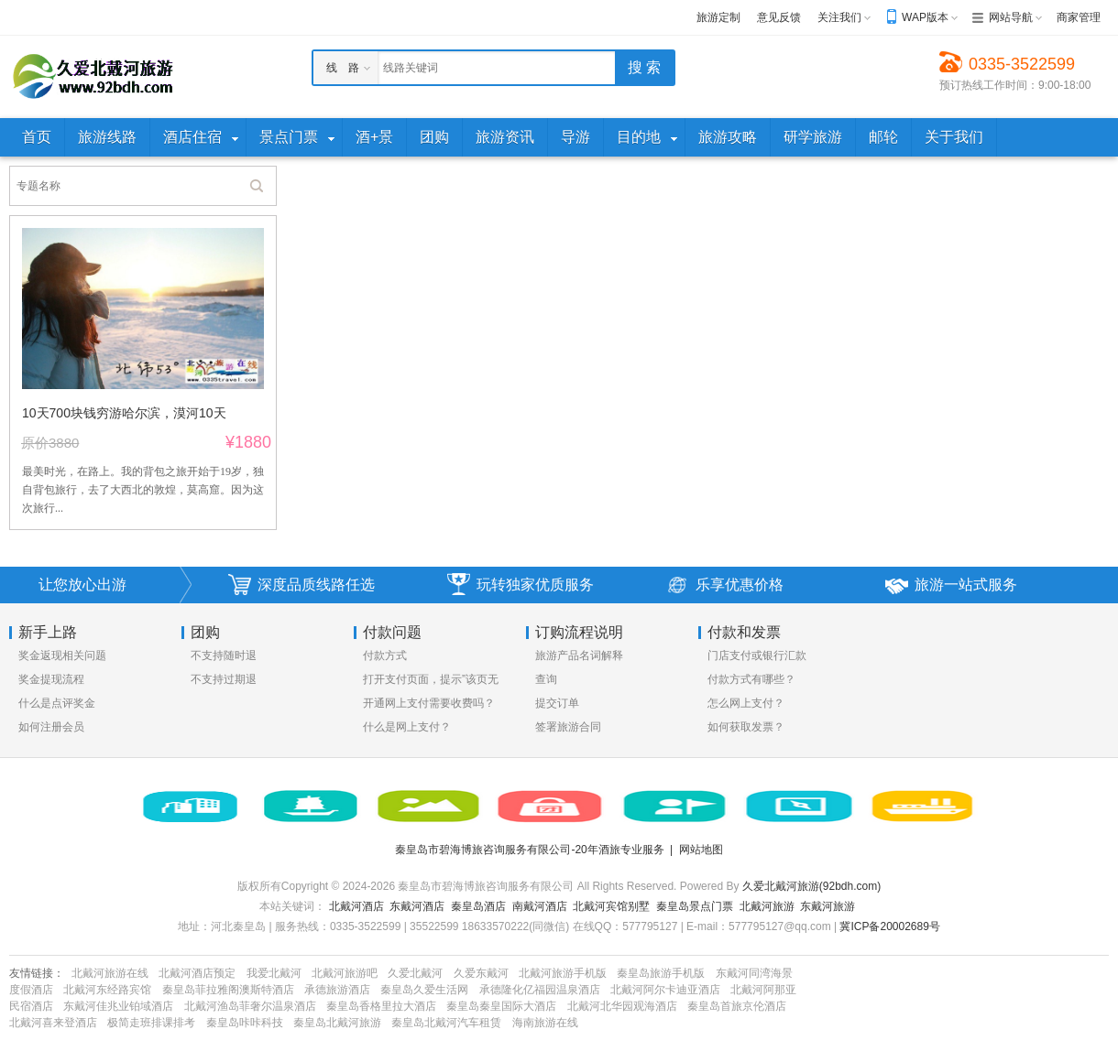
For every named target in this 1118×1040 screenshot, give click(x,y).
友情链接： (36, 973)
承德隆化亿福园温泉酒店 (539, 989)
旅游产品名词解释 (579, 655)
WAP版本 (925, 17)
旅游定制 (718, 17)
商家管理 (1079, 17)
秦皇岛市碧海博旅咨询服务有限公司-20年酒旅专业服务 (529, 849)
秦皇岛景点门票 (694, 906)
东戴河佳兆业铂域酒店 (118, 1006)
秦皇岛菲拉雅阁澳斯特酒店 (228, 989)
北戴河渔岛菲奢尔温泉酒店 (250, 1006)
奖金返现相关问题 (62, 655)
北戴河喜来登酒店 (53, 1022)
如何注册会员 (51, 726)
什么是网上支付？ (407, 726)
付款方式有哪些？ (751, 679)
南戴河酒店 (539, 906)
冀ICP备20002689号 (889, 926)
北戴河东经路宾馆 (107, 989)
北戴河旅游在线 (109, 973)
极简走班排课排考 (151, 1022)
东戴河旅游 (827, 906)
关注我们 (839, 17)
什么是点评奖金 (56, 703)
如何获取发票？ (745, 726)
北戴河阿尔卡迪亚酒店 (665, 989)
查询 (546, 679)
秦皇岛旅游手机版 (661, 973)
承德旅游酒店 (337, 989)
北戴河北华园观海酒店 (622, 1006)
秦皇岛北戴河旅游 (337, 1022)
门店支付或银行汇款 (756, 655)
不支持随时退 (224, 655)
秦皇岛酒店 (478, 906)
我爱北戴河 (274, 973)
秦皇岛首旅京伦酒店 (736, 1006)
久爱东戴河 (481, 973)
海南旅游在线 (545, 1022)
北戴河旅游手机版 (563, 973)
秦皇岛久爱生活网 (424, 989)
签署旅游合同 (568, 726)
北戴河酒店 (356, 906)
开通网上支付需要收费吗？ (429, 703)
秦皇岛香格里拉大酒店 (381, 1006)
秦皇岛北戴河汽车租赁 (446, 1022)
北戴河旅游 (767, 906)
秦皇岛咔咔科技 (244, 1022)
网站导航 (1011, 17)
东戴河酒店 (416, 906)
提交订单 (557, 703)
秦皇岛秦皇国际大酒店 (501, 1006)
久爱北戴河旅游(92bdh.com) (811, 886)
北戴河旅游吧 (345, 973)
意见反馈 (779, 17)
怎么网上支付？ (745, 703)
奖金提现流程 (51, 679)
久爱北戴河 (415, 973)
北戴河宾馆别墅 (611, 906)
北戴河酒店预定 (197, 973)
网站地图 (701, 849)
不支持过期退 (224, 679)
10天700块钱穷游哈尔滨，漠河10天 (124, 413)
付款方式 (385, 655)
